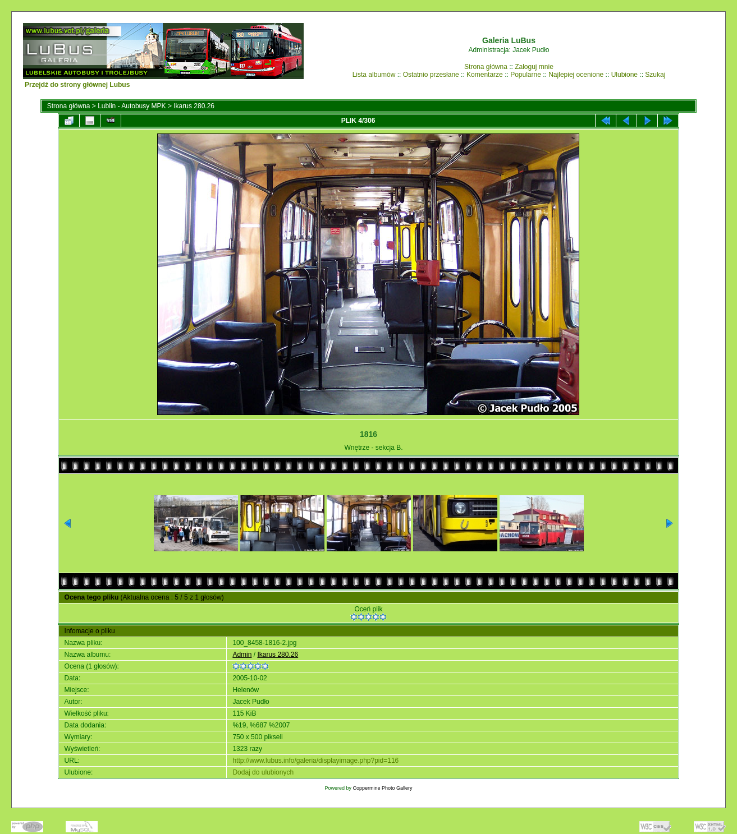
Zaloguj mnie (534, 67)
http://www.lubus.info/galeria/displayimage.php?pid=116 (315, 760)
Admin (241, 654)
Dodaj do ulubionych (263, 772)
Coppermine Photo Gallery (382, 788)
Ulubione (624, 75)
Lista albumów (374, 75)
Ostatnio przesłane (431, 75)
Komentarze (484, 75)
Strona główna (485, 67)
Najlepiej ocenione (575, 75)
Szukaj (655, 75)
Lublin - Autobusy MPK (132, 106)
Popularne (525, 75)
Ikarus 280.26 (193, 106)
